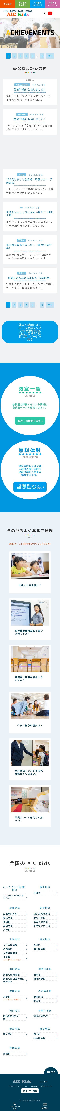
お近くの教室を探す (29, 420)
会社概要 (43, 1081)
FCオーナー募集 (30, 1090)
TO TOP (51, 1071)
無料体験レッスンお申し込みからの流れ (29, 487)
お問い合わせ (15, 1106)
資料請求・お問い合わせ (41, 1086)
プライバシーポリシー (17, 1086)
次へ (50, 55)
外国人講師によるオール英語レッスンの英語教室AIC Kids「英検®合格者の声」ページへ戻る (30, 332)
